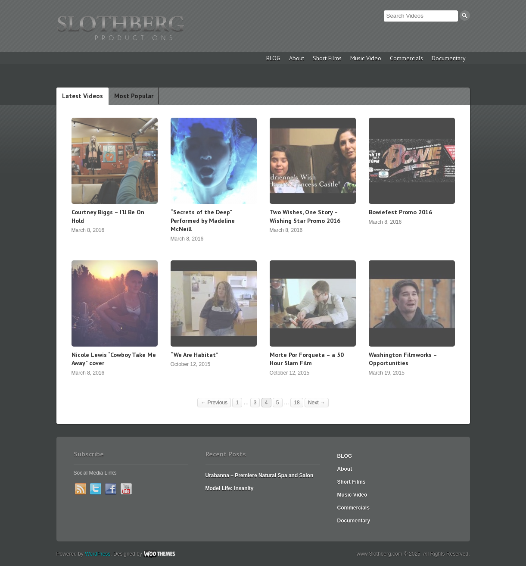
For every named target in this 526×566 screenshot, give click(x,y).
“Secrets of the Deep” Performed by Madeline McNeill (203, 220)
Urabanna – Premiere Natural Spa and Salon (259, 475)
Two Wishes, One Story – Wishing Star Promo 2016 (305, 216)
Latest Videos (82, 96)
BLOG (273, 58)
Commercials (406, 58)
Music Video (365, 58)
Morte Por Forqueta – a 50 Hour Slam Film (307, 359)
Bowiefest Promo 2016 (400, 212)
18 (296, 403)
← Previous (214, 403)
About (296, 58)
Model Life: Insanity (229, 488)
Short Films (327, 58)
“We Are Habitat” (194, 355)
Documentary (449, 58)
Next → (316, 403)
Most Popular (133, 96)
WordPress (97, 554)
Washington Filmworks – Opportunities (403, 359)
